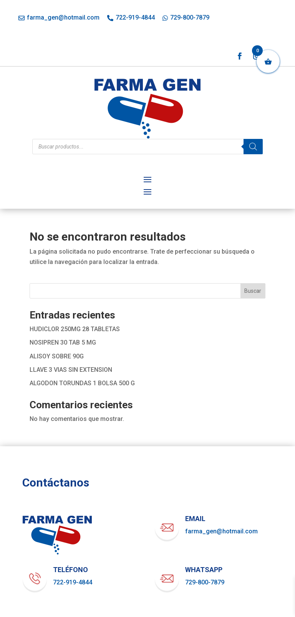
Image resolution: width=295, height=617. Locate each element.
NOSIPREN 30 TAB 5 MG (63, 342)
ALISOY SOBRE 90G (57, 356)
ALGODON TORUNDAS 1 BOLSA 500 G (82, 383)
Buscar (252, 291)
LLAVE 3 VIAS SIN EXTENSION (71, 369)
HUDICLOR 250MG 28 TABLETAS (75, 329)
